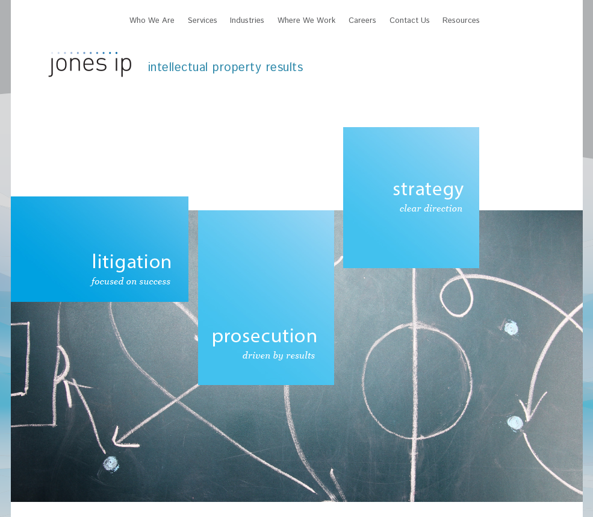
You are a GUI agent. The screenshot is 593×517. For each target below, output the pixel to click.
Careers (362, 21)
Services (202, 21)
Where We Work (306, 21)
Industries (247, 21)
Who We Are (152, 21)
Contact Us (410, 21)
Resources (461, 21)
